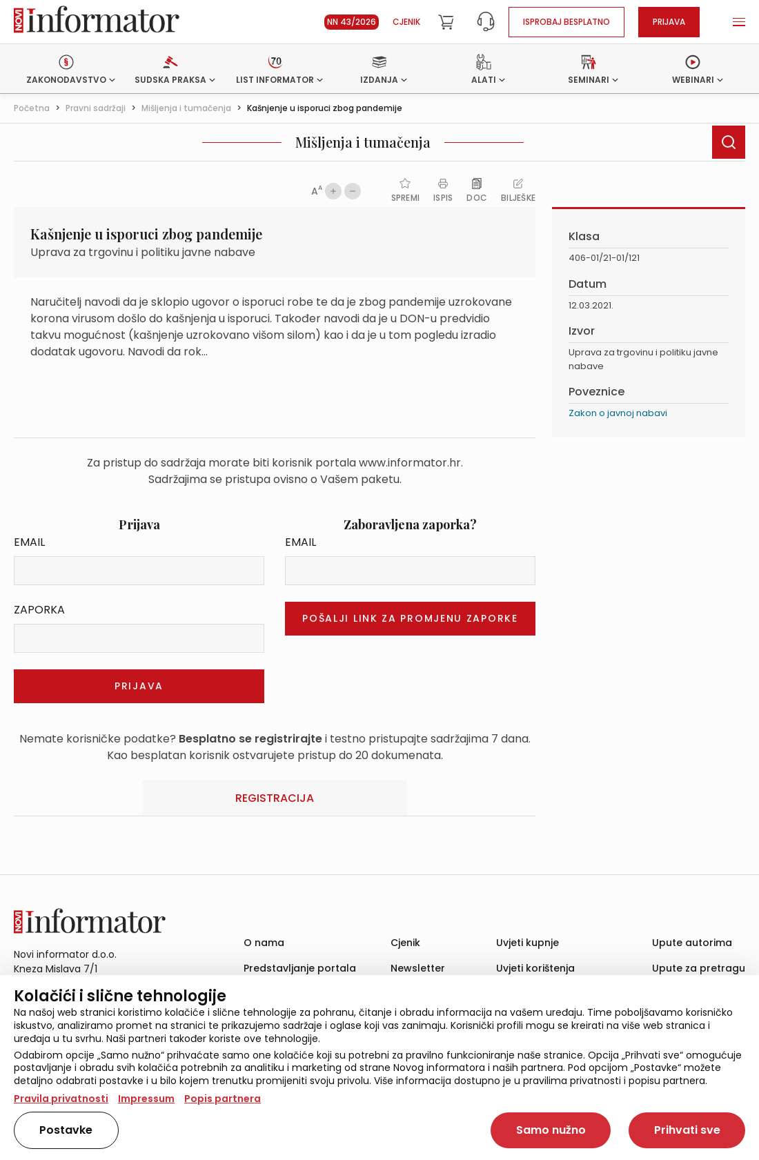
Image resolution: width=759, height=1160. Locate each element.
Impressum (146, 1098)
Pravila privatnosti (61, 1098)
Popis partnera (222, 1098)
